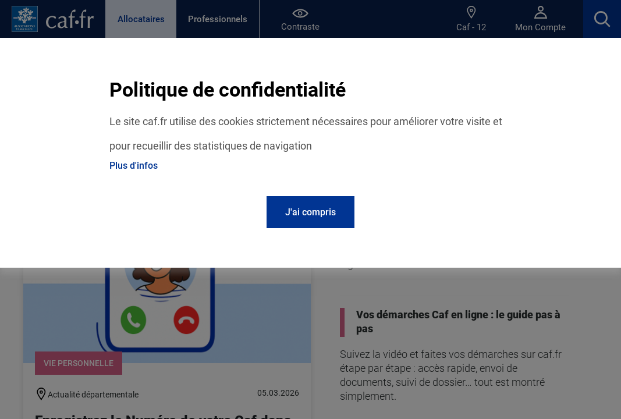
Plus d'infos (133, 165)
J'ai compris (310, 212)
